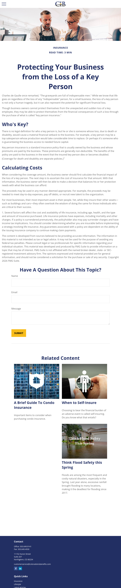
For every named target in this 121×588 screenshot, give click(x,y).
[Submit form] (18, 333)
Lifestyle (17, 584)
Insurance (18, 581)
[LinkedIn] (20, 568)
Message (16, 308)
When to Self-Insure (79, 402)
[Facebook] (16, 568)
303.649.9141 (25, 546)
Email (14, 292)
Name (14, 275)
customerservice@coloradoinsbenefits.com (32, 564)
